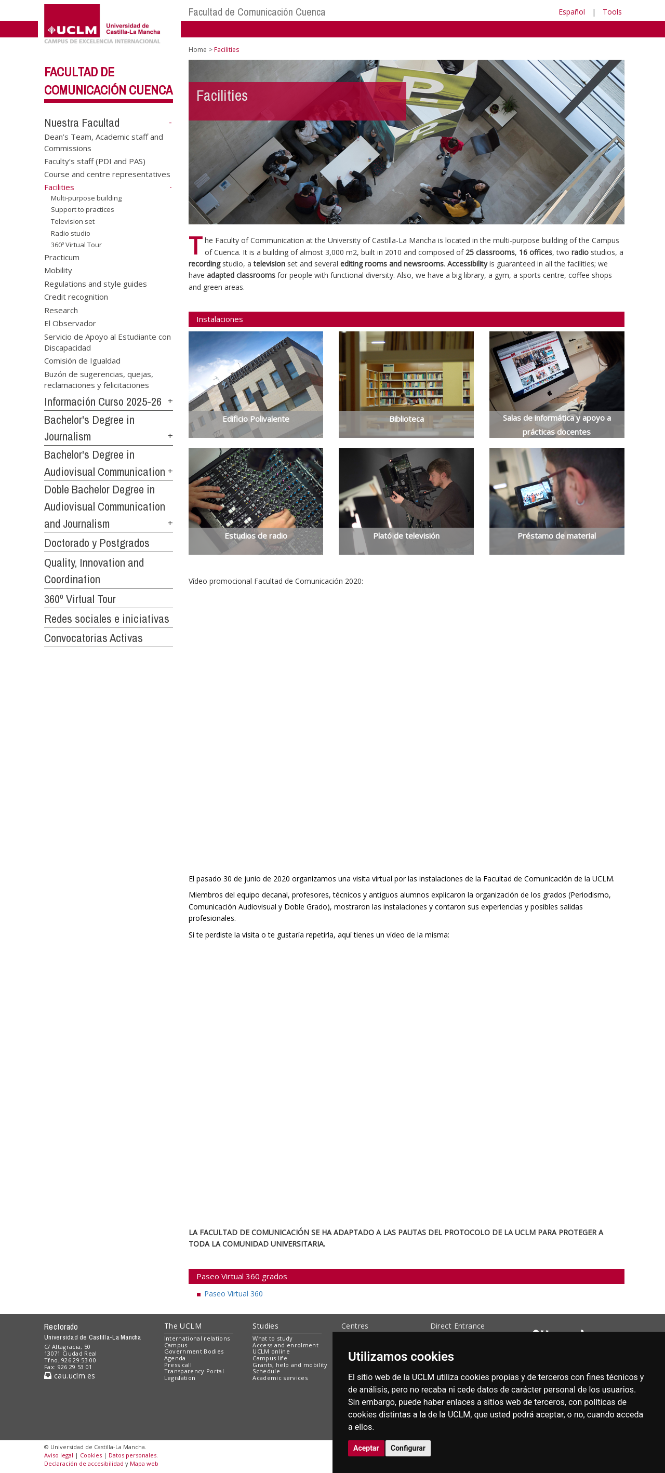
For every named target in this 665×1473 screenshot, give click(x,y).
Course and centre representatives (107, 174)
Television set (73, 221)
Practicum (61, 257)
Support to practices (82, 209)
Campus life (269, 1358)
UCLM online (271, 1351)
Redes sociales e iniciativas (106, 618)
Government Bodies (194, 1351)
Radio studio (70, 232)
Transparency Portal (194, 1371)
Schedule (266, 1371)
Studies (265, 1326)
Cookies (91, 1455)
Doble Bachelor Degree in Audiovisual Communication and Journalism (104, 506)
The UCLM (183, 1326)
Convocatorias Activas (93, 638)
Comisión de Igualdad (82, 360)
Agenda (175, 1358)
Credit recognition (76, 296)
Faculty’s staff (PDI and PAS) (94, 160)
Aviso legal (58, 1455)
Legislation (180, 1378)
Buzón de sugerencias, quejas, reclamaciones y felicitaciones (98, 379)
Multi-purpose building (86, 198)
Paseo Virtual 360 (233, 1293)
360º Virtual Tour (76, 244)
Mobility (58, 270)
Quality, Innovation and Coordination (94, 571)
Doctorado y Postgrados (97, 543)
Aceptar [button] (366, 1448)
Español (571, 12)
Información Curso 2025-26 (103, 401)
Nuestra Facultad (81, 122)
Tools (612, 12)
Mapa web (144, 1463)
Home (198, 49)
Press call (178, 1365)
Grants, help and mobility (289, 1365)
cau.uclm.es (69, 1376)
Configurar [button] (408, 1448)
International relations (197, 1338)
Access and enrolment (285, 1345)
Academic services (280, 1378)
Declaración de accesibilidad (84, 1463)
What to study (272, 1338)
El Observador (70, 323)
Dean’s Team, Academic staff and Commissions (103, 142)
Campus (176, 1345)
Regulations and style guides (95, 283)
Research (61, 309)
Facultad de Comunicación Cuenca (257, 12)
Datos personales (132, 1455)
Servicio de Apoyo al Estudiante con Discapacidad (107, 341)
